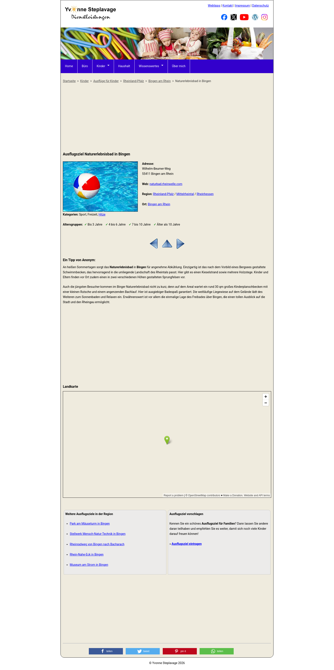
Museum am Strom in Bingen (89, 564)
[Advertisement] (167, 118)
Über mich (179, 66)
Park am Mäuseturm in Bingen (90, 523)
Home (69, 66)
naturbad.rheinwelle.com (166, 184)
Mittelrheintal (185, 194)
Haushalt (124, 66)
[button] (106, 651)
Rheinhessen (205, 194)
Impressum (242, 5)
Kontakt (228, 5)
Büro (85, 66)
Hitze (102, 214)
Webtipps (214, 5)
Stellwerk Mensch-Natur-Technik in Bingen (98, 533)
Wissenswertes (149, 66)
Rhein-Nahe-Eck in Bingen (87, 554)
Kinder (101, 66)
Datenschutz (260, 5)
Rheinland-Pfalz (163, 194)
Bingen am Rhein (159, 204)
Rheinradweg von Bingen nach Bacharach (97, 544)
